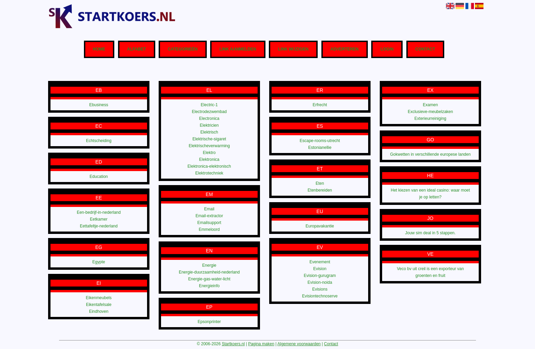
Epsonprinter (209, 321)
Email (209, 209)
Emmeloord (209, 229)
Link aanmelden (237, 49)
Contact (425, 49)
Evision (320, 268)
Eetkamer (98, 219)
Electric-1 (209, 104)
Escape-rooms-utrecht (320, 140)
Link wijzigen (293, 49)
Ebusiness (98, 104)
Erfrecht (320, 104)
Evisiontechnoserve (319, 296)
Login (386, 49)
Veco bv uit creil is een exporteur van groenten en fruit (430, 272)
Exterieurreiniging (430, 118)
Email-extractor (209, 215)
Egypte (98, 262)
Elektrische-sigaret (209, 139)
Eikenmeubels (99, 297)
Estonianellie (319, 147)
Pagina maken (261, 343)
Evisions (320, 289)
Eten (320, 183)
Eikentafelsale (99, 304)
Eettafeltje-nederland (99, 226)
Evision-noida (319, 282)
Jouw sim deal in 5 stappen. (430, 233)
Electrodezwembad (209, 111)
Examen (430, 104)
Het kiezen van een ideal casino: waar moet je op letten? (430, 193)
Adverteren (344, 49)
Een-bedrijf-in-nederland (99, 212)
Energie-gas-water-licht (209, 279)
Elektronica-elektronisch (209, 166)
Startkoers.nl (233, 343)
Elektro (209, 152)
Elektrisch (209, 132)
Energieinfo (209, 285)
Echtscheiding (99, 140)
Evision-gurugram (320, 275)
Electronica (209, 118)
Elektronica (209, 159)
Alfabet (136, 49)
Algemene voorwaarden (299, 343)
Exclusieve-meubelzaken (430, 111)
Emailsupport (209, 222)
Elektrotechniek (209, 173)
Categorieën (183, 49)
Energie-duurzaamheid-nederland (209, 272)
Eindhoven (99, 311)
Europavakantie (320, 226)
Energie (209, 265)
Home (99, 49)
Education (99, 176)
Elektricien (209, 125)
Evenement (319, 262)
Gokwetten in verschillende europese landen (430, 154)
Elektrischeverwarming (209, 145)
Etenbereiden (320, 190)
